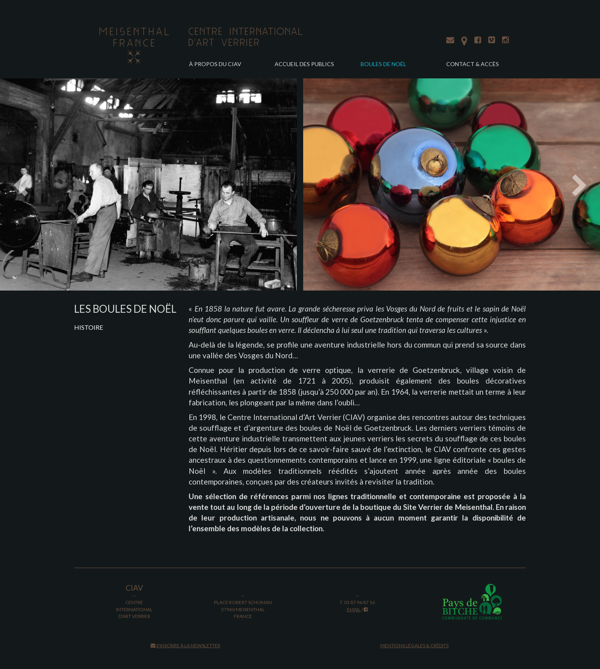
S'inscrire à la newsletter (185, 645)
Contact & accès (472, 64)
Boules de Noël (383, 64)
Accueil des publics (304, 64)
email (354, 609)
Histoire (88, 327)
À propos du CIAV (215, 64)
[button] (45, 184)
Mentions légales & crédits (414, 645)
